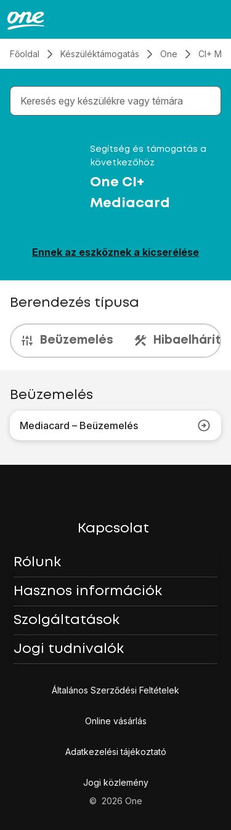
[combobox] (118, 101)
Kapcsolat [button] (113, 529)
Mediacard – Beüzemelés (115, 425)
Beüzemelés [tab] (66, 340)
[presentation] (115, 340)
